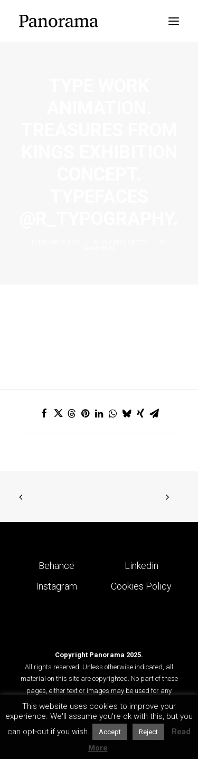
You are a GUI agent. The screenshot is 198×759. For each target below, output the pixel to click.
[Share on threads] (71, 413)
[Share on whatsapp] (113, 413)
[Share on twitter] (58, 413)
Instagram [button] (56, 586)
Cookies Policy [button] (141, 586)
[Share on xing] (140, 413)
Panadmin (99, 248)
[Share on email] (154, 413)
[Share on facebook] (44, 413)
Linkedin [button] (141, 565)
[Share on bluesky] (126, 413)
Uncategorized (124, 242)
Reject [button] (148, 732)
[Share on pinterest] (85, 413)
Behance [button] (56, 565)
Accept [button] (110, 732)
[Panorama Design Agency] (58, 21)
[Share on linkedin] (99, 413)
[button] (173, 21)
